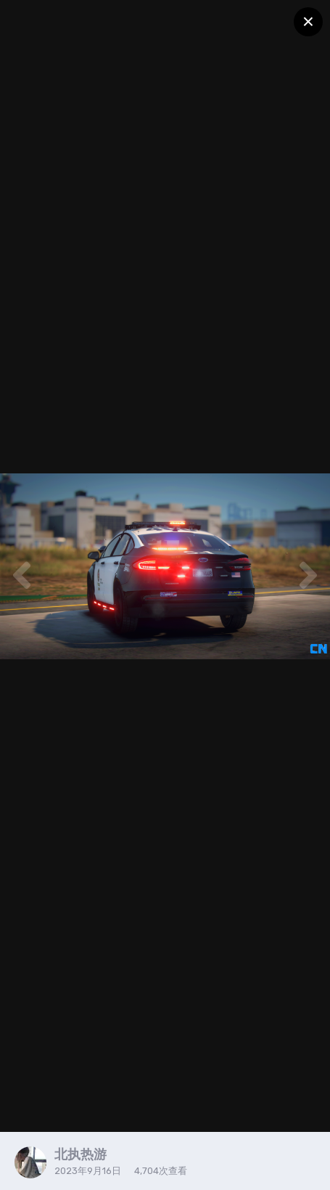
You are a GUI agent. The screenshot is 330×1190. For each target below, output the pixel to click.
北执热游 (80, 1154)
